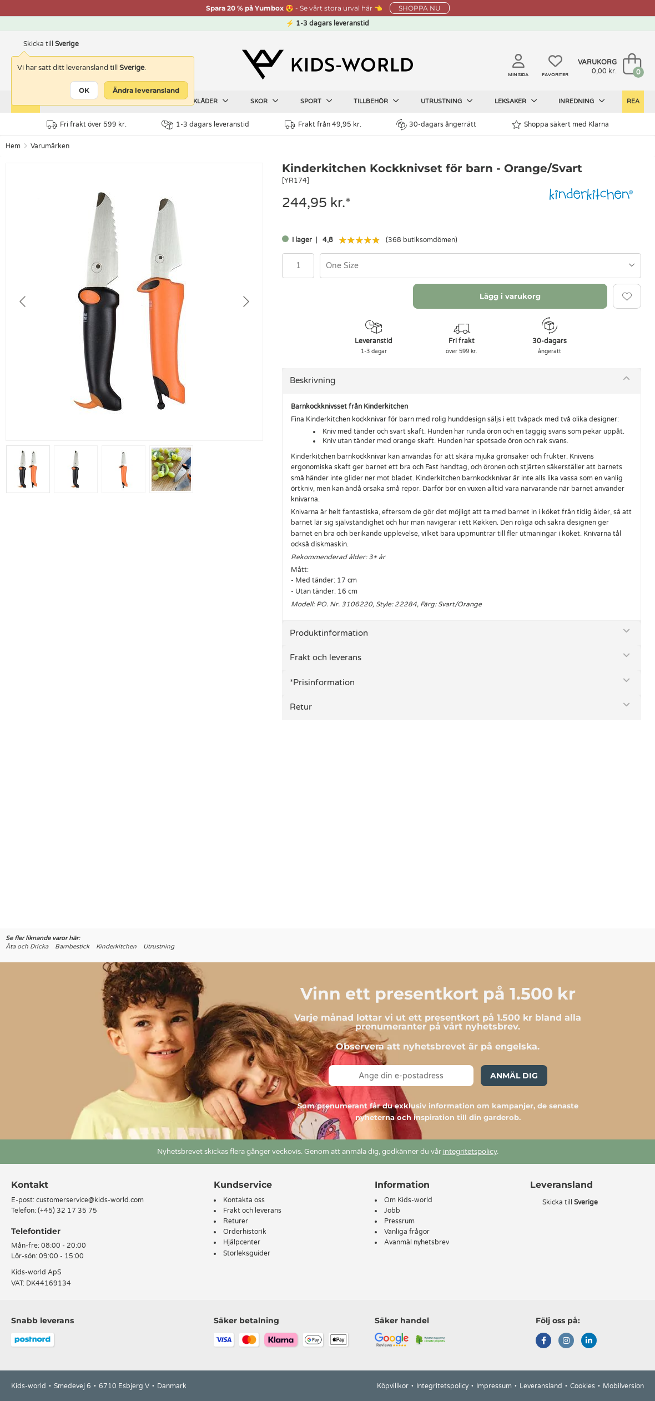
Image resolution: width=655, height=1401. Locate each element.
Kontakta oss (244, 1200)
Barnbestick (72, 946)
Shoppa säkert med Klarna (560, 124)
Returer (235, 1221)
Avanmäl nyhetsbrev (416, 1242)
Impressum (494, 1386)
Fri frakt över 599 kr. (87, 124)
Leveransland (541, 1386)
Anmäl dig (514, 1076)
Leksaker (516, 101)
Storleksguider (246, 1253)
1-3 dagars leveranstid (205, 124)
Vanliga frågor (407, 1232)
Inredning (581, 101)
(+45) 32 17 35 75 (67, 1210)
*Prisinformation (322, 682)
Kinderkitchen (116, 946)
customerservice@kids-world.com (90, 1200)
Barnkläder (202, 101)
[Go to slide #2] (76, 469)
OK (84, 90)
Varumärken (50, 146)
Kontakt (29, 1184)
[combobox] (480, 265)
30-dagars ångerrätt (436, 124)
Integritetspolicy (442, 1386)
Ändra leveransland (146, 90)
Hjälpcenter (241, 1242)
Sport (316, 101)
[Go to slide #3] (123, 469)
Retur (301, 707)
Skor (264, 101)
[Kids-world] (327, 65)
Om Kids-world (408, 1200)
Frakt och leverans (325, 657)
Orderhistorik (244, 1232)
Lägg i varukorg (510, 296)
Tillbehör (376, 101)
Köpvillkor (393, 1386)
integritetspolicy (470, 1151)
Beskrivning (312, 380)
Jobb (392, 1210)
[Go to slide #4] (171, 469)
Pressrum (399, 1221)
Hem (13, 146)
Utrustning (447, 101)
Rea (633, 101)
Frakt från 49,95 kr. (323, 124)
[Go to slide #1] (28, 469)
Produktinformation (329, 633)
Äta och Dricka (27, 946)
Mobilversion (623, 1386)
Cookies (582, 1386)
